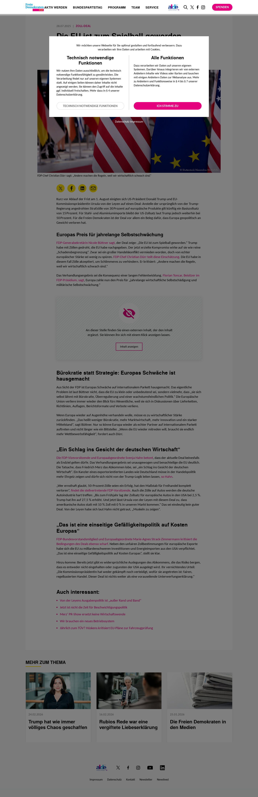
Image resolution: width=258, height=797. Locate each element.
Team (135, 7)
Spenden (222, 7)
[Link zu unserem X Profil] (192, 7)
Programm (117, 7)
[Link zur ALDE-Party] (173, 7)
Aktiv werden (55, 7)
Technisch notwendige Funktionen (90, 106)
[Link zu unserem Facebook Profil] (197, 7)
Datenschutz (122, 121)
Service (152, 7)
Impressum (136, 121)
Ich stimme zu (167, 106)
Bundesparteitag (87, 7)
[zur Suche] (186, 7)
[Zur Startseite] (35, 7)
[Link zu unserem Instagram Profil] (203, 7)
